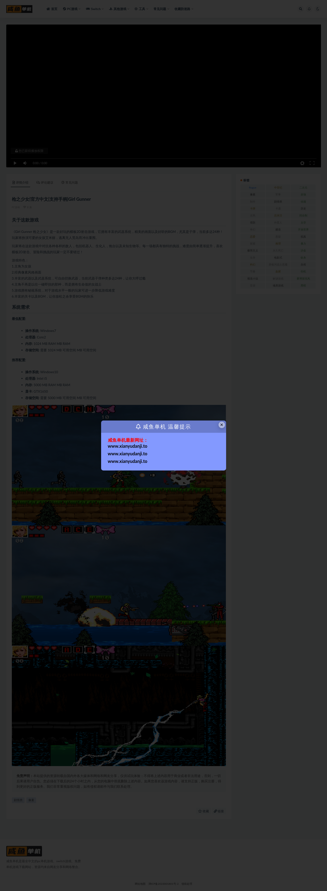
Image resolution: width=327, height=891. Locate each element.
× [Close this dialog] (221, 425)
